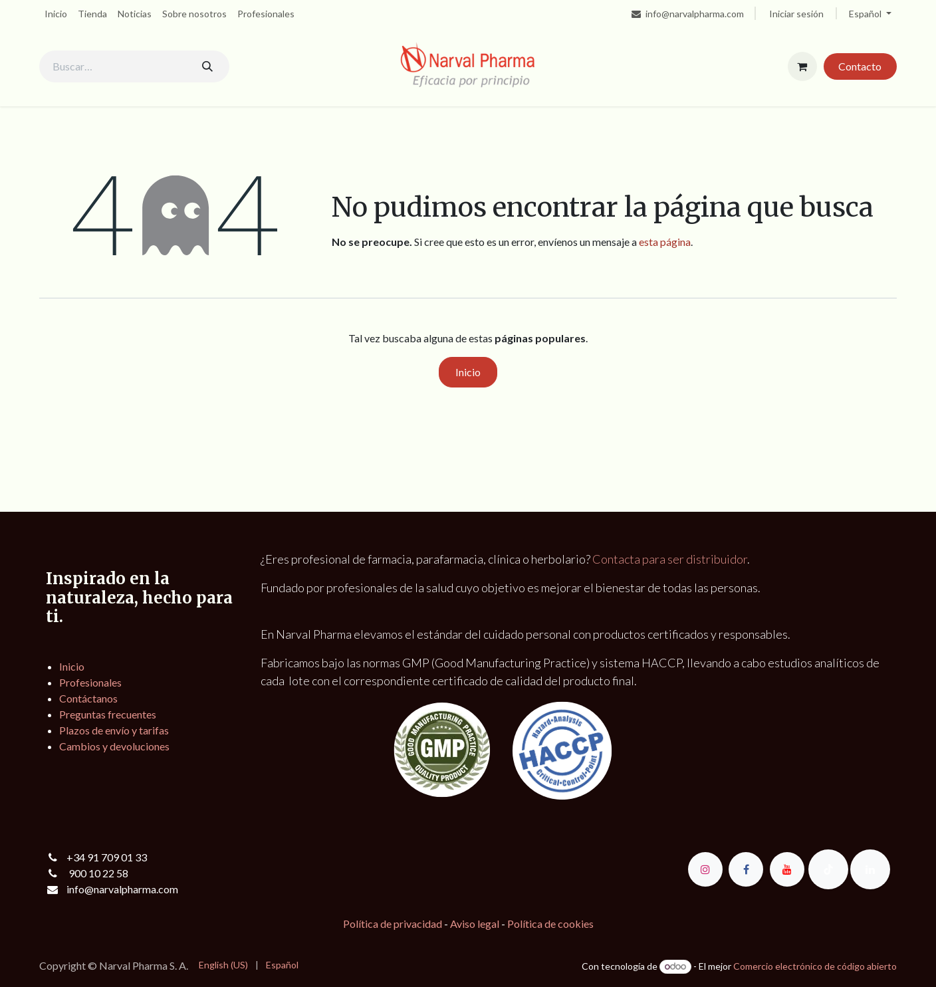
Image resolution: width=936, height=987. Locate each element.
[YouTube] (787, 869)
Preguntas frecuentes (107, 714)
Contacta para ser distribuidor (669, 559)
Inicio (468, 372)
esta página (665, 241)
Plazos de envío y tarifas (114, 730)
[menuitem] (55, 13)
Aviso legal (474, 923)
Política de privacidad (392, 923)
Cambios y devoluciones (114, 746)
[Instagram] (705, 869)
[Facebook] (746, 869)
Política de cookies (550, 923)
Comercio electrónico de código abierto (815, 966)
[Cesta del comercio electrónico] (802, 66)
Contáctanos (88, 698)
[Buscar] (207, 66)
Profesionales (90, 682)
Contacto (859, 66)
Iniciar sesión (796, 13)
